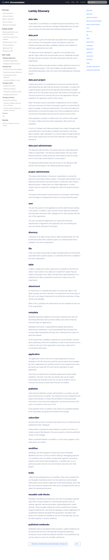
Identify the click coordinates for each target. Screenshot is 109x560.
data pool (89, 14)
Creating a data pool (8, 45)
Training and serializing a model (12, 91)
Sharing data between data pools (12, 72)
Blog (77, 2)
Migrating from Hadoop (9, 25)
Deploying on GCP (8, 48)
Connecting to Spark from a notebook (10, 38)
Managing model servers (10, 94)
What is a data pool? (8, 19)
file (87, 35)
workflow (89, 59)
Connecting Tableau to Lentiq (11, 80)
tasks (88, 63)
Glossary (5, 113)
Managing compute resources (11, 63)
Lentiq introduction (8, 13)
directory (89, 31)
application (90, 49)
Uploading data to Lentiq (9, 42)
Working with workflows (10, 100)
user (87, 28)
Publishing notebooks (9, 89)
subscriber (89, 56)
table (88, 38)
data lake (89, 10)
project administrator (93, 24)
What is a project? (8, 22)
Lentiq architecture (8, 16)
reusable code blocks (93, 66)
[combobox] (99, 2)
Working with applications (10, 61)
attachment (90, 42)
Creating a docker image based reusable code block (12, 109)
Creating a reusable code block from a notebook (12, 104)
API (81, 2)
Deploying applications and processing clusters (10, 33)
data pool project (91, 17)
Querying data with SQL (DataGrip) (10, 76)
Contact (87, 2)
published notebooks (93, 70)
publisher (89, 52)
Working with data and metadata (12, 69)
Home (72, 2)
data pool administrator (93, 21)
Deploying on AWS (8, 51)
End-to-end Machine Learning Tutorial (11, 124)
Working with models (9, 86)
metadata (89, 45)
